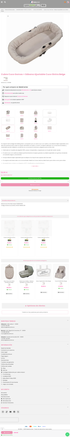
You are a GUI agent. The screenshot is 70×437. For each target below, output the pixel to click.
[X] (18, 412)
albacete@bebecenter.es (7, 327)
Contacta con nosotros (7, 350)
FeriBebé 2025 (6, 376)
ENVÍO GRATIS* (7, 175)
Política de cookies (6, 366)
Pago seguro (4, 356)
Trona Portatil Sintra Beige (61, 281)
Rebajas (4, 380)
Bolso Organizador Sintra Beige (43, 281)
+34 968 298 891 (5, 332)
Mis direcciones (5, 397)
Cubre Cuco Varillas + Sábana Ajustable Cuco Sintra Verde (26, 281)
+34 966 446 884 (5, 338)
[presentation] (9, 420)
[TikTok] (6, 412)
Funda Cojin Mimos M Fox (9, 237)
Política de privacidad (7, 364)
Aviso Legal (4, 352)
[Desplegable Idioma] (65, 2)
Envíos (3, 358)
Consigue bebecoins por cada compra (13, 372)
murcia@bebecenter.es (7, 333)
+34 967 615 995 (5, 325)
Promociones (5, 374)
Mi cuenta (4, 393)
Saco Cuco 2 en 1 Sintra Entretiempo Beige (9, 281)
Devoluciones (5, 360)
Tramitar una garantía (7, 362)
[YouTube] (10, 412)
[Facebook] (14, 412)
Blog (3, 368)
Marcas (43, 6)
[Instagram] (3, 412)
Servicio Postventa (7, 403)
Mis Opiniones (6, 399)
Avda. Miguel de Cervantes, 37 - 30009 (13, 330)
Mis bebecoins (6, 401)
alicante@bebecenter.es (7, 340)
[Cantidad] (35, 181)
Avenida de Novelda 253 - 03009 (12, 337)
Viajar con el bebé (7, 384)
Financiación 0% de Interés (9, 382)
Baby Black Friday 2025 (8, 378)
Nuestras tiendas (6, 348)
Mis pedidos (4, 395)
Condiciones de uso (6, 354)
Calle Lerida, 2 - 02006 (9, 324)
